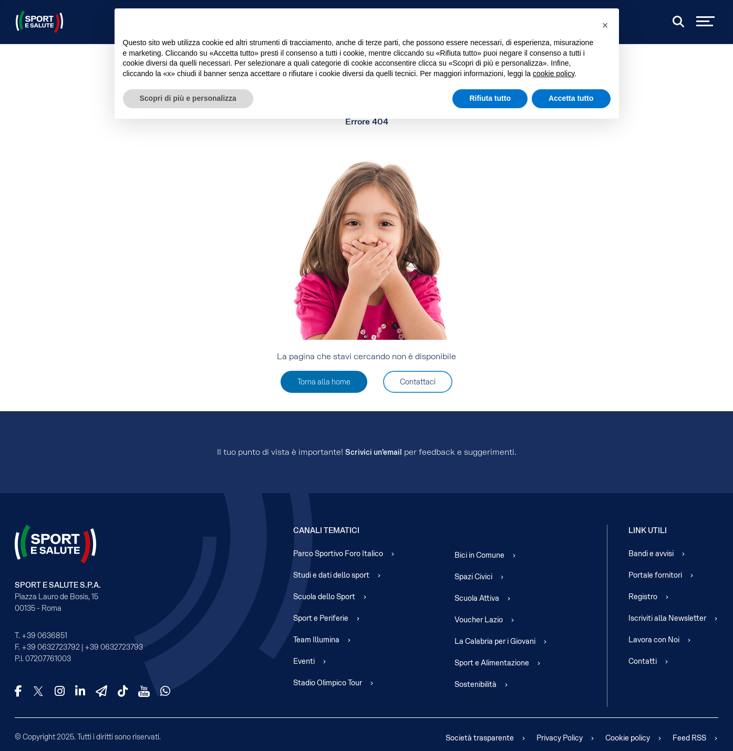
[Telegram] (101, 691)
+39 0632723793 (114, 647)
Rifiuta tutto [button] (490, 98)
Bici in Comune (479, 555)
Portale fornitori (655, 575)
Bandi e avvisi (651, 553)
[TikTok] (123, 691)
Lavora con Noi (653, 639)
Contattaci (418, 382)
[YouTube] (144, 691)
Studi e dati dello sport (331, 575)
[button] (605, 25)
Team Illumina (316, 639)
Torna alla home (323, 382)
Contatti (642, 661)
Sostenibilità (476, 684)
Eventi (304, 661)
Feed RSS (689, 738)
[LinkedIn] (80, 691)
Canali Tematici (326, 530)
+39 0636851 (44, 635)
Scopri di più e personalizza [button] (188, 98)
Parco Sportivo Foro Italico (338, 553)
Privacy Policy (559, 738)
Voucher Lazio (479, 619)
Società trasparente (480, 738)
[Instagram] (60, 691)
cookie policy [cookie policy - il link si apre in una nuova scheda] (553, 73)
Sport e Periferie (320, 618)
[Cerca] (678, 21)
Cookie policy (627, 738)
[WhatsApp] (165, 691)
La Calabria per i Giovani (495, 641)
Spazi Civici (473, 576)
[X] (38, 691)
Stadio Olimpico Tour (327, 682)
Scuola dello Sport (324, 596)
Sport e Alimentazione (492, 662)
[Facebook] (18, 691)
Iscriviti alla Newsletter (667, 618)
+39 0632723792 (51, 647)
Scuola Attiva (477, 598)
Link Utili (647, 530)
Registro (642, 596)
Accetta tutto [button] (571, 98)
